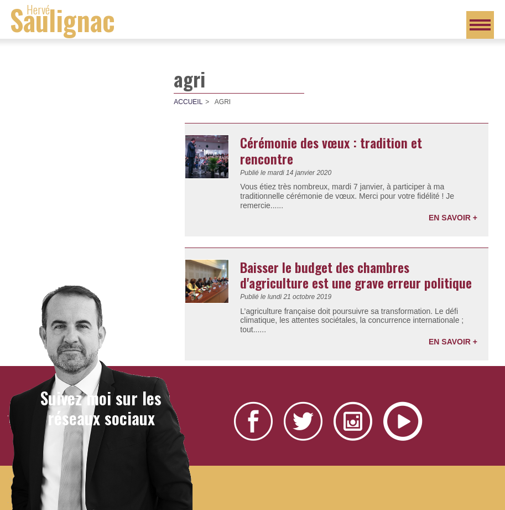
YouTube (403, 421)
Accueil (188, 102)
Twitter (303, 421)
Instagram (353, 421)
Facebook (253, 421)
